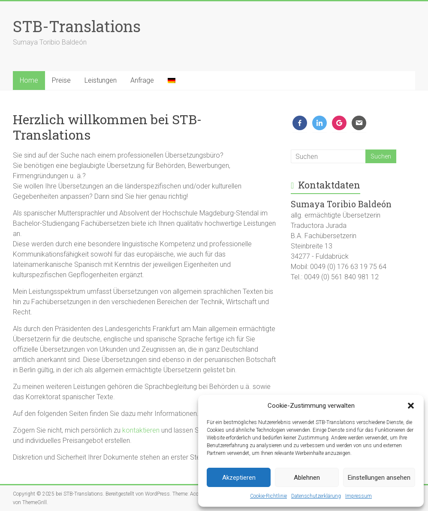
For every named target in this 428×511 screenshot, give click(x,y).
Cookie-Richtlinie (268, 496)
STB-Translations (77, 26)
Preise (61, 80)
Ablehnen (307, 477)
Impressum (358, 496)
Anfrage (142, 80)
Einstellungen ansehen (379, 477)
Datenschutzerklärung (316, 496)
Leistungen (100, 80)
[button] (411, 405)
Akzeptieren (239, 477)
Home (29, 80)
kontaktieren (141, 430)
